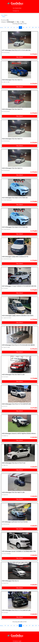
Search (2, 15)
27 (29, 27)
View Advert (19, 57)
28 (32, 27)
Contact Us (16, 11)
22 (14, 27)
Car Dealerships (17, 8)
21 (11, 27)
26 (26, 27)
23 (17, 27)
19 (5, 27)
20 (8, 27)
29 (36, 27)
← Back (3, 16)
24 (20, 27)
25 (23, 27)
